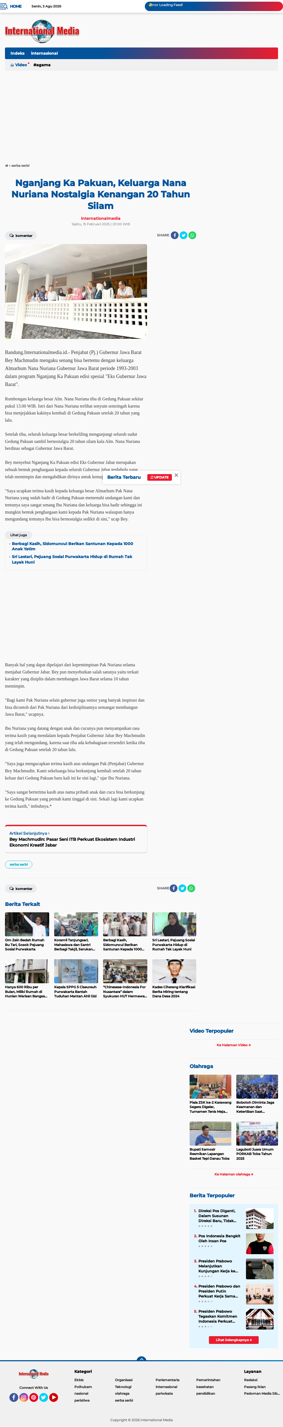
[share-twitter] (183, 235)
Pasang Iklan (255, 1387)
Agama (43, 64)
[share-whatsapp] (192, 235)
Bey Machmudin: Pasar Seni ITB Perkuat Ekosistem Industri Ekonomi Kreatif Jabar (72, 842)
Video (21, 64)
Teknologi (123, 1387)
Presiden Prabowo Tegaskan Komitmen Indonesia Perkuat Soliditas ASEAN (217, 1316)
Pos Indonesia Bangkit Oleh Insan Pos (219, 1238)
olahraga (122, 1393)
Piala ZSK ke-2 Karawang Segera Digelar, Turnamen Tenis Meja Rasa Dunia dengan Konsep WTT (210, 1107)
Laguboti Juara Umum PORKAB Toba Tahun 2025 (255, 1154)
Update (160, 477)
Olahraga (201, 1066)
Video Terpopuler (212, 1031)
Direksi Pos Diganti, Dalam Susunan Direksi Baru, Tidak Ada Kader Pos (216, 1216)
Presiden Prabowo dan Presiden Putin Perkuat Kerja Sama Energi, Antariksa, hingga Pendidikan (219, 1291)
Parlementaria (167, 1380)
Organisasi (123, 1380)
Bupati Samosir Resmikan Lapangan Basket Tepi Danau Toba (209, 1154)
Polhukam (83, 1387)
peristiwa (82, 1400)
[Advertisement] (141, 114)
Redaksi (250, 1380)
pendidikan (205, 1393)
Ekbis (78, 1380)
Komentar (20, 235)
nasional (81, 1393)
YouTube (57, 1400)
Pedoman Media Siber (262, 1393)
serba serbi (19, 864)
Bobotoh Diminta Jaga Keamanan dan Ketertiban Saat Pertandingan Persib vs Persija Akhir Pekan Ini (255, 1107)
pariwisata (164, 1393)
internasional (44, 53)
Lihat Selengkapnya (234, 1340)
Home (15, 6)
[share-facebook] (175, 235)
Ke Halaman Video (234, 1045)
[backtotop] (141, 1361)
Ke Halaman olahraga (233, 1174)
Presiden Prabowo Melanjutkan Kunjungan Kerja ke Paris (216, 1266)
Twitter (46, 1400)
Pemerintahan (208, 1380)
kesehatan (205, 1387)
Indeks (17, 53)
